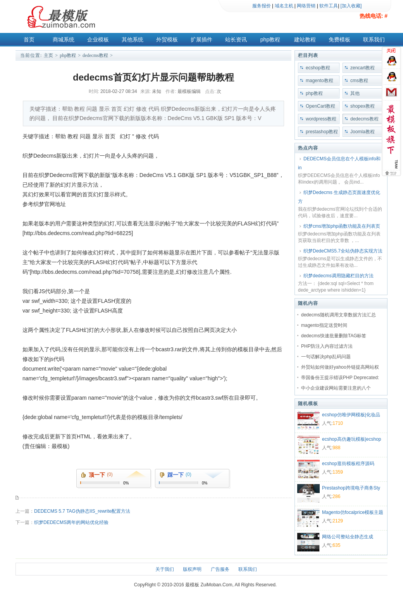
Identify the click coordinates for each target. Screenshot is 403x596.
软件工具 (328, 6)
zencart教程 (362, 67)
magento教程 (319, 80)
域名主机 (284, 6)
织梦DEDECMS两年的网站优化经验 (71, 522)
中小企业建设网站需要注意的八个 (336, 388)
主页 (48, 55)
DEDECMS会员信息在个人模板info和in (339, 163)
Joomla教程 (362, 131)
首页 (29, 39)
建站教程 (305, 39)
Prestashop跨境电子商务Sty (351, 488)
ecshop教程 (318, 67)
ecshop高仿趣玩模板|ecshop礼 (351, 439)
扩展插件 (201, 39)
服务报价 (261, 6)
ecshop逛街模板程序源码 (348, 463)
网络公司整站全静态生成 (347, 536)
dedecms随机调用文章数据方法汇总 (338, 315)
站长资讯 (236, 39)
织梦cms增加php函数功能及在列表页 (341, 226)
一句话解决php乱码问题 (326, 356)
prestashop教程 (322, 131)
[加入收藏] (351, 6)
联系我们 (374, 39)
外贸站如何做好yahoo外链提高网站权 (340, 367)
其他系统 (132, 39)
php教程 (270, 39)
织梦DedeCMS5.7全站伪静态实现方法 (342, 251)
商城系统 (63, 39)
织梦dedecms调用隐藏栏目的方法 (338, 275)
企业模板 (98, 39)
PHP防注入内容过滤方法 (327, 346)
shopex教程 (362, 106)
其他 (355, 93)
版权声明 (192, 569)
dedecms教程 (95, 55)
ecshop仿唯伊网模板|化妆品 (351, 414)
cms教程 (359, 80)
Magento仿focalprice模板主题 (352, 512)
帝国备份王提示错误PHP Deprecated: (340, 377)
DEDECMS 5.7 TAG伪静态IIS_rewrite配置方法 (82, 511)
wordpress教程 (321, 119)
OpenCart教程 (320, 106)
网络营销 (306, 6)
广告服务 (220, 569)
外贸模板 (167, 39)
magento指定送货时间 (324, 325)
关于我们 (164, 569)
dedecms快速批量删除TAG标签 (333, 335)
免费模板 (339, 39)
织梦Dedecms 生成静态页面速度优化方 (339, 197)
